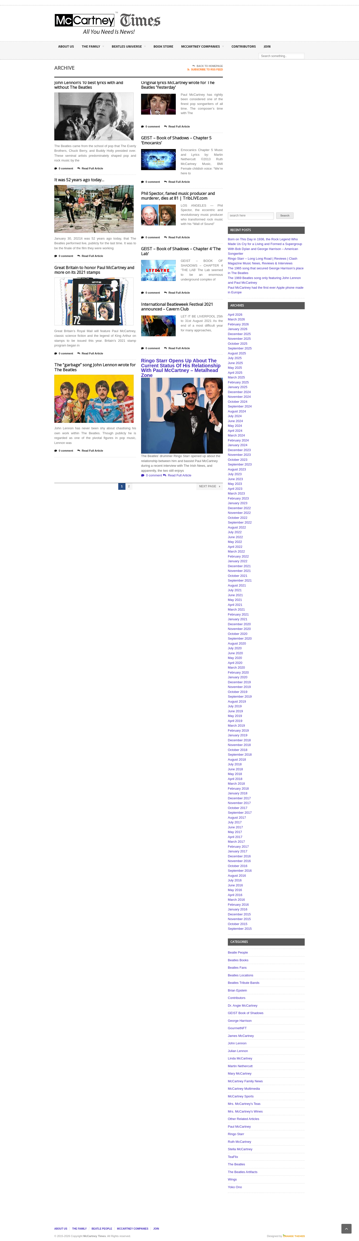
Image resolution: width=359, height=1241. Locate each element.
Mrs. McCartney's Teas (244, 1104)
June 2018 (235, 769)
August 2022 (237, 527)
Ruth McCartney (239, 1142)
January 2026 (237, 329)
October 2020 (237, 634)
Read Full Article (90, 168)
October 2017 (237, 808)
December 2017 (239, 798)
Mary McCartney (239, 1073)
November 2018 (239, 745)
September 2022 (240, 522)
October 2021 (237, 576)
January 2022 (237, 561)
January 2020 (237, 677)
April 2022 (235, 547)
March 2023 (236, 493)
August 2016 (237, 875)
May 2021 (235, 600)
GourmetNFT (237, 1028)
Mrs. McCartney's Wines (245, 1111)
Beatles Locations (240, 975)
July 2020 (235, 648)
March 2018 (236, 783)
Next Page (209, 486)
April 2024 (235, 431)
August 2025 (237, 353)
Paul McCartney (239, 1126)
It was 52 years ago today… (79, 180)
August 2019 (237, 701)
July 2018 (235, 764)
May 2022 (235, 542)
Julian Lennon (238, 1051)
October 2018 (237, 750)
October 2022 (237, 518)
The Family (92, 47)
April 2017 (235, 837)
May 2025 (235, 368)
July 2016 (235, 880)
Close (184, 84)
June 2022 (235, 537)
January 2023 (237, 503)
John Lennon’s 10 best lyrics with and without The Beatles (88, 85)
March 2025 (236, 377)
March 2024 (236, 435)
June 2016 (235, 885)
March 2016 (236, 899)
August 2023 (237, 469)
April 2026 (235, 314)
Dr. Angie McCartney (242, 1005)
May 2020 (235, 658)
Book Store (162, 46)
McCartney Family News (245, 1081)
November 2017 (239, 803)
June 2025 (235, 363)
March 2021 (236, 609)
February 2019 (238, 730)
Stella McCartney (240, 1149)
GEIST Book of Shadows (246, 1013)
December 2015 (239, 914)
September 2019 (240, 696)
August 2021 (237, 585)
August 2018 (237, 759)
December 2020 (239, 624)
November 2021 (239, 571)
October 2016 (237, 866)
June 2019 (235, 711)
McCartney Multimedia (244, 1088)
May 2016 (235, 890)
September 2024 (240, 406)
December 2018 (239, 740)
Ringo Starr (236, 1134)
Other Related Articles (243, 1119)
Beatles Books (238, 960)
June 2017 (235, 827)
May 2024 (235, 426)
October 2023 (237, 460)
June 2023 (235, 479)
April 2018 (235, 779)
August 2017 (237, 817)
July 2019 (235, 706)
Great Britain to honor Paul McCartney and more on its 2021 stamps (94, 270)
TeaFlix (233, 1157)
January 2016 (237, 909)
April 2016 (235, 895)
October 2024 (237, 401)
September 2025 (240, 348)
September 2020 (240, 638)
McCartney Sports (241, 1096)
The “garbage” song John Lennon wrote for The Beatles (95, 367)
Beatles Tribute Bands (243, 983)
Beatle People (238, 952)
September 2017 (240, 812)
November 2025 (239, 339)
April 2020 (235, 663)
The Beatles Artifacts (242, 1172)
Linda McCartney (240, 1058)
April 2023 (235, 489)
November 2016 (239, 861)
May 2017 (235, 832)
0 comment (63, 168)
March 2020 (236, 667)
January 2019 (237, 735)
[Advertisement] (228, 23)
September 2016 (240, 870)
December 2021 (239, 566)
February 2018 (238, 788)
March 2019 (236, 725)
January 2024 (237, 445)
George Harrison (240, 1021)
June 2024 (235, 421)
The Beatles (236, 1164)
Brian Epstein (237, 990)
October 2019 (237, 692)
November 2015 (239, 919)
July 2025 (235, 358)
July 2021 (235, 590)
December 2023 (239, 450)
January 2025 (237, 387)
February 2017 (238, 846)
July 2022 (235, 532)
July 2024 (235, 416)
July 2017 (235, 822)
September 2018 (240, 754)
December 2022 (239, 508)
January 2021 (237, 619)
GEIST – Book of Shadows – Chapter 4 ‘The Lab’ (181, 251)
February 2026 (238, 324)
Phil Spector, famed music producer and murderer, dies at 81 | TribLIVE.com (178, 196)
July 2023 (235, 474)
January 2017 (237, 851)
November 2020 (239, 629)
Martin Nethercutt (240, 1066)
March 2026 (236, 319)
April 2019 (235, 721)
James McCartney (241, 1036)
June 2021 (235, 595)
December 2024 (239, 392)
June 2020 (235, 653)
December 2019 (239, 682)
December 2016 (239, 856)
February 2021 (238, 614)
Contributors (242, 46)
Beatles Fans (237, 967)
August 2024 (237, 411)
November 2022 (239, 513)
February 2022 (238, 556)
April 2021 (235, 605)
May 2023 (235, 484)
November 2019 (239, 687)
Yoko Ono (235, 1187)
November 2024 (239, 397)
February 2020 (238, 672)
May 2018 (235, 774)
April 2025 (235, 372)
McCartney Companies (201, 47)
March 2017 (236, 841)
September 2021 (240, 580)
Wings (232, 1179)
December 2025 (239, 334)
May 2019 (235, 716)
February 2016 (238, 904)
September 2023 (240, 464)
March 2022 (236, 551)
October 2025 (237, 343)
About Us (66, 46)
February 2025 (238, 382)
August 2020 (237, 643)
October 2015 (237, 924)
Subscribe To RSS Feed (205, 69)
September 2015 (240, 929)
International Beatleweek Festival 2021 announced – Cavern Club (177, 307)
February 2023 (238, 498)
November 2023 (239, 455)
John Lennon (237, 1043)
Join (265, 46)
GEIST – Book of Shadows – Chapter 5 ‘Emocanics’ (176, 140)
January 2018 (237, 793)
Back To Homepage (207, 66)
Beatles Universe (128, 47)
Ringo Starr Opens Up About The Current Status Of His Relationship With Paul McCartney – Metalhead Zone (181, 368)
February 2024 (238, 440)
